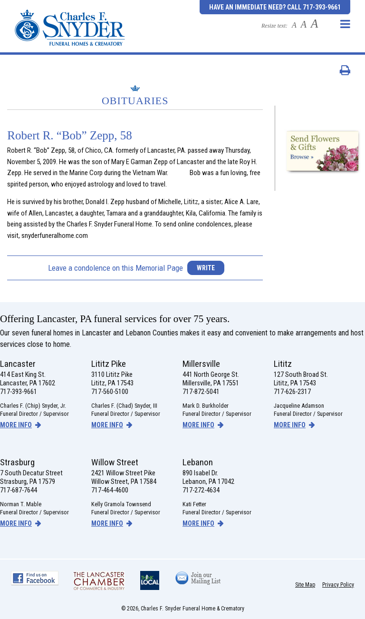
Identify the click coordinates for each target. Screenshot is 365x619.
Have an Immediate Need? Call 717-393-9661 (275, 7)
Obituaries (135, 101)
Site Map (305, 584)
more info (16, 425)
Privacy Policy (338, 584)
